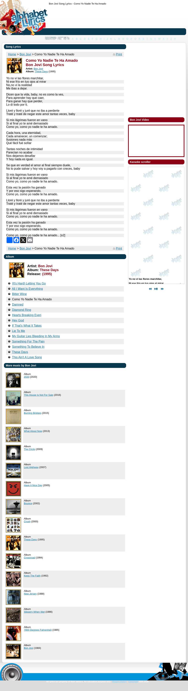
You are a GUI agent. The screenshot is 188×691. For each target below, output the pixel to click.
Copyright (133, 681)
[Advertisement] (60, 21)
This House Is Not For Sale (38, 395)
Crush (27, 521)
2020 (26, 376)
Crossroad (29, 557)
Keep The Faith (32, 575)
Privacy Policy (119, 681)
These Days (30, 539)
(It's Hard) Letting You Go (29, 283)
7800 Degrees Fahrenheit (38, 629)
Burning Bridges (32, 413)
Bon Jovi (25, 248)
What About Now (33, 431)
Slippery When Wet (34, 611)
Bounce (28, 503)
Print (119, 54)
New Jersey (30, 593)
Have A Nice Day (33, 485)
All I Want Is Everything (27, 288)
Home (12, 248)
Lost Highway (31, 467)
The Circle (29, 449)
